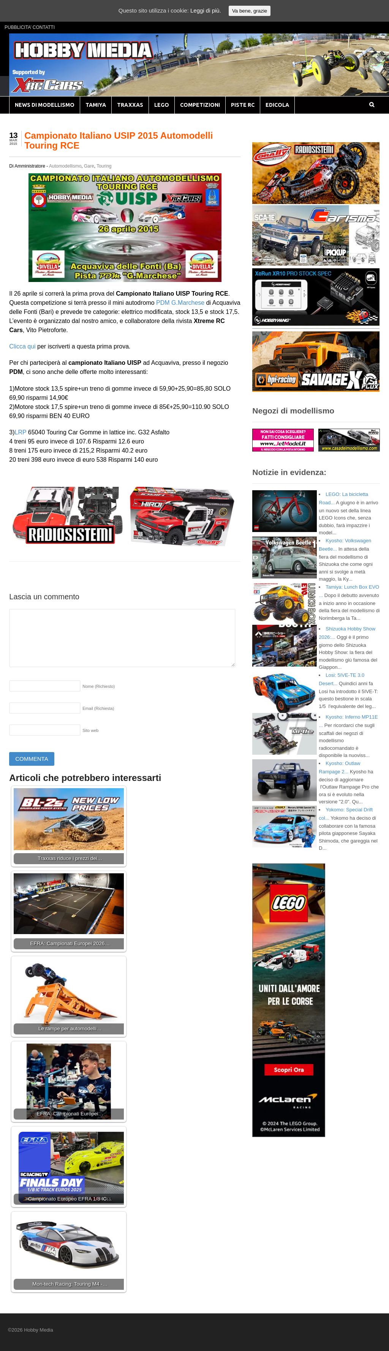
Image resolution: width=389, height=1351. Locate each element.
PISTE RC (243, 105)
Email (98, 708)
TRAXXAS (130, 105)
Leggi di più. (205, 10)
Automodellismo (65, 166)
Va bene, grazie (249, 11)
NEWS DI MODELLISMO (44, 105)
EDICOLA (277, 105)
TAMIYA (95, 105)
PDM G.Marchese (180, 302)
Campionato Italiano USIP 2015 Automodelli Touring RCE (118, 140)
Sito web (90, 730)
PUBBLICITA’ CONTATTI (30, 27)
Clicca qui (22, 346)
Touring (103, 166)
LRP (21, 432)
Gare (89, 166)
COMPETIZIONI (200, 105)
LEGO (161, 105)
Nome (98, 686)
